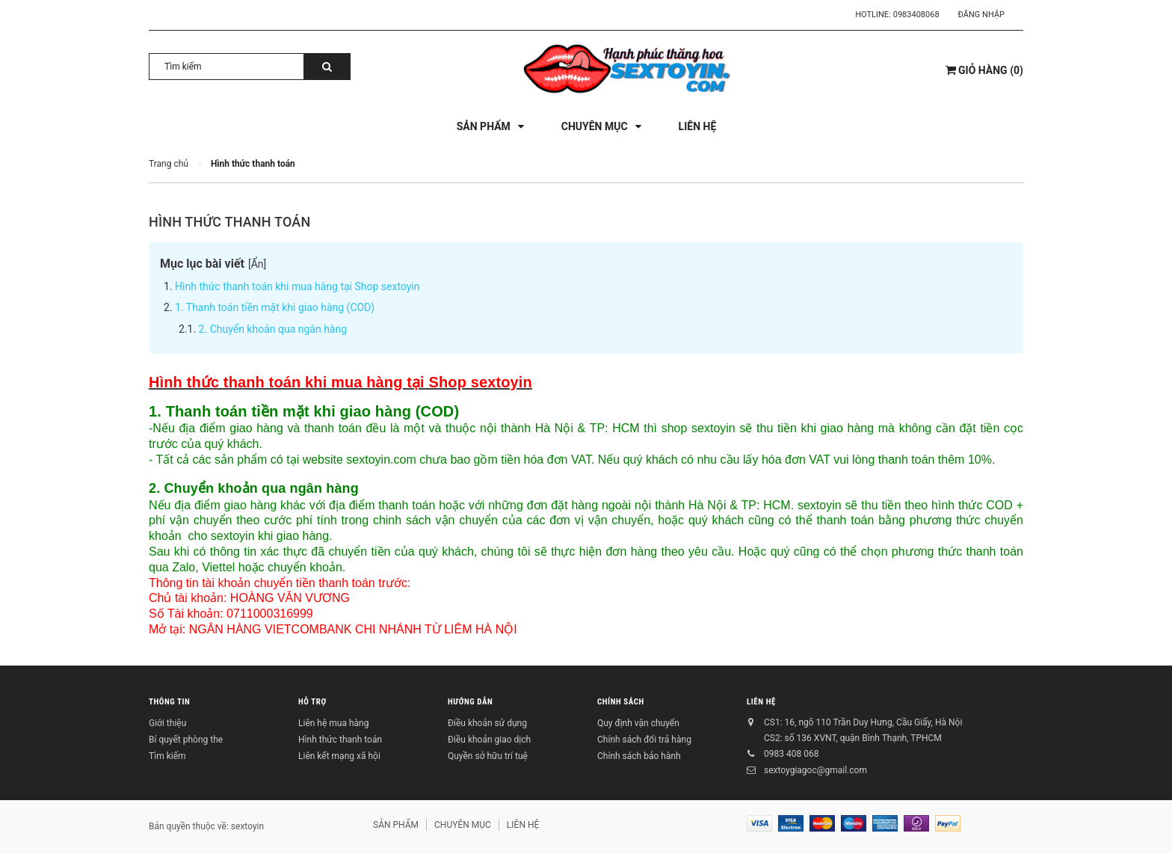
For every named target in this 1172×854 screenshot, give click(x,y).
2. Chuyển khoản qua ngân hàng (273, 329)
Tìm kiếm (167, 756)
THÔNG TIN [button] (169, 702)
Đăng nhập (981, 14)
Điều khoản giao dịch (489, 739)
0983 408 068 (791, 754)
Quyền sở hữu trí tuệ (488, 756)
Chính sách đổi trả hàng (644, 739)
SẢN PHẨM (396, 825)
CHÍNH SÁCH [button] (620, 702)
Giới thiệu (167, 723)
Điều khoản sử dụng (487, 723)
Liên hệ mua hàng (333, 723)
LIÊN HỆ (761, 702)
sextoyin (247, 826)
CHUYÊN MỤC (462, 825)
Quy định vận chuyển (638, 723)
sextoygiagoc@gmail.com (815, 770)
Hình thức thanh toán (229, 222)
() (984, 70)
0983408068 (916, 14)
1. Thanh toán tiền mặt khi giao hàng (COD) (274, 307)
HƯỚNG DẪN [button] (470, 702)
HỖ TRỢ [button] (312, 702)
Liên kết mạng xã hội (339, 756)
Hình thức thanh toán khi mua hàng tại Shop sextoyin (297, 286)
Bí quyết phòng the (186, 739)
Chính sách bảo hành (639, 756)
